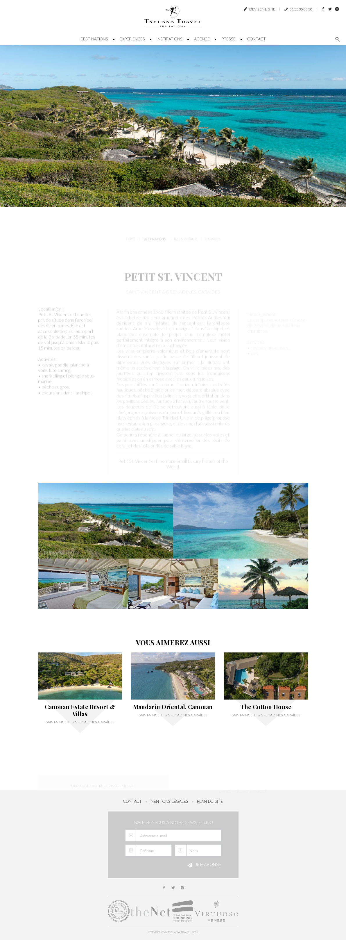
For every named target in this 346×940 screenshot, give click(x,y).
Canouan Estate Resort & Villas (80, 710)
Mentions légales (169, 801)
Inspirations (169, 39)
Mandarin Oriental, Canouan (173, 706)
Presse (228, 39)
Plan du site (210, 801)
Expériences (132, 39)
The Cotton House (266, 706)
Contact (256, 39)
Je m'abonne (203, 865)
